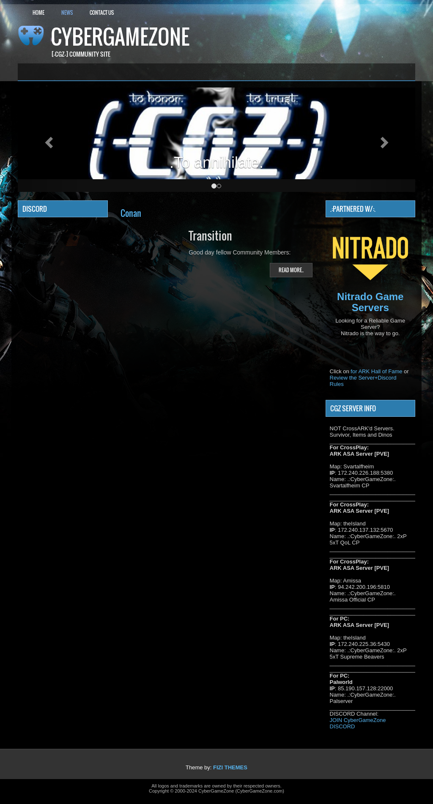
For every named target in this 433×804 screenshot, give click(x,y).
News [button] (67, 12)
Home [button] (38, 12)
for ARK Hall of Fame (376, 371)
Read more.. (291, 269)
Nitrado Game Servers (370, 302)
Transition (210, 235)
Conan (131, 213)
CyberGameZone (120, 37)
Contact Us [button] (102, 12)
